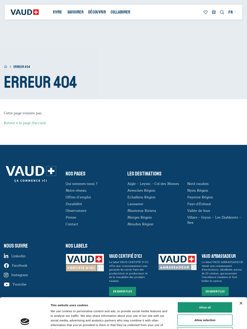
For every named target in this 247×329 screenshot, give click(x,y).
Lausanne (135, 204)
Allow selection (204, 291)
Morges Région (139, 217)
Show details (202, 321)
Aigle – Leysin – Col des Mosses (153, 184)
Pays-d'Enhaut (199, 204)
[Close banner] (241, 274)
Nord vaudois (198, 184)
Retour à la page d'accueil (25, 123)
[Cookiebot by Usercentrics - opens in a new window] (25, 321)
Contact (72, 224)
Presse (71, 217)
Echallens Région (141, 197)
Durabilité (74, 204)
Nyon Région (197, 190)
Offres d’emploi (78, 197)
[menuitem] (232, 12)
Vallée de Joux (198, 211)
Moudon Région (140, 224)
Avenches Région (141, 190)
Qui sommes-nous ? (81, 184)
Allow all (205, 278)
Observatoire (76, 211)
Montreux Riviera (141, 211)
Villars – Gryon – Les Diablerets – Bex (214, 220)
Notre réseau (76, 190)
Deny (205, 303)
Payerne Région (200, 197)
